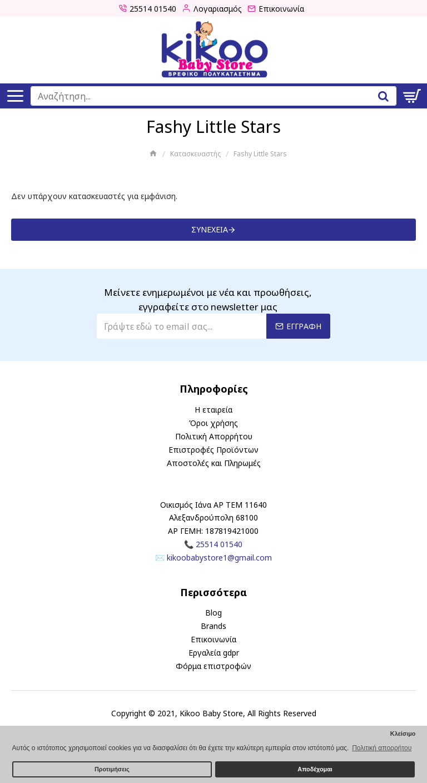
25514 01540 (219, 544)
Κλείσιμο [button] (403, 733)
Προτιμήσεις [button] (112, 769)
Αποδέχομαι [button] (314, 769)
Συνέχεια (209, 229)
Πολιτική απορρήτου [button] (381, 748)
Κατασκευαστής (195, 153)
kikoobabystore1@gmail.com (219, 557)
